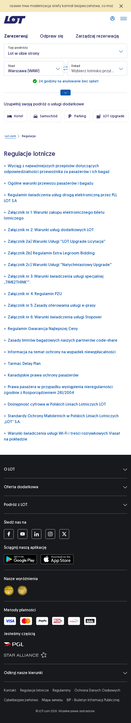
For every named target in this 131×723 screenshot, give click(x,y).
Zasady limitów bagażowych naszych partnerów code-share (60, 340)
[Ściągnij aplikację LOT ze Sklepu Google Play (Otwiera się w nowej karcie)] (20, 559)
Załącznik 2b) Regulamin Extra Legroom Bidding (49, 252)
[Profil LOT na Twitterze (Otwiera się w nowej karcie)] (64, 534)
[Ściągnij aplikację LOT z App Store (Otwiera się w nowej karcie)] (57, 559)
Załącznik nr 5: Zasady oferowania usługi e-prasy (49, 305)
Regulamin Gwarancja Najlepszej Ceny (41, 328)
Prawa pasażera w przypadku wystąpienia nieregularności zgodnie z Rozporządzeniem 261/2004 (58, 389)
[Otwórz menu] (123, 20)
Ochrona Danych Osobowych (97, 690)
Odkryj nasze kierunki (65, 673)
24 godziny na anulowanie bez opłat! (68, 81)
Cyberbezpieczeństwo (21, 700)
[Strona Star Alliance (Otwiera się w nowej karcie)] (66, 654)
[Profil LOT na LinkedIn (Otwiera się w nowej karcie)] (36, 534)
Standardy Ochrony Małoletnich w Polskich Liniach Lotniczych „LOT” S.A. (61, 418)
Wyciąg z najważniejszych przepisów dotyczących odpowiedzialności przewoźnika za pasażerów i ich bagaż (57, 168)
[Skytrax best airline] (22, 590)
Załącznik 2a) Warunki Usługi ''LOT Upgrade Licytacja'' (54, 241)
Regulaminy (62, 690)
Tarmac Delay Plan (22, 363)
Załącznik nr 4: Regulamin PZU (33, 293)
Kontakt (10, 690)
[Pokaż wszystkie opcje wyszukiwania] (65, 92)
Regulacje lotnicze (34, 690)
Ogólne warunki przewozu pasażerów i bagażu (48, 183)
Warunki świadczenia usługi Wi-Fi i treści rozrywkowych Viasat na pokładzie (62, 436)
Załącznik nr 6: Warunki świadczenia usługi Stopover (53, 316)
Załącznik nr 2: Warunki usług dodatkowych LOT (49, 229)
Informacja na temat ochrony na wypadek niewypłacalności (60, 351)
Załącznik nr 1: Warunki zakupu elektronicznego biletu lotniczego (54, 215)
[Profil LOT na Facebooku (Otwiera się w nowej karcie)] (9, 534)
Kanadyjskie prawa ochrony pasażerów (41, 374)
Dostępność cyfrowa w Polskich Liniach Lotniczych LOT (55, 404)
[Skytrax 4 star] (9, 590)
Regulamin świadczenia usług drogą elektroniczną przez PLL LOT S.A (60, 197)
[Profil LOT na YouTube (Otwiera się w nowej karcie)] (23, 534)
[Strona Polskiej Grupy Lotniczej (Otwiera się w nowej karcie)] (66, 644)
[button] (65, 51)
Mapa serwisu (52, 700)
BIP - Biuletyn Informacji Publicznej (93, 700)
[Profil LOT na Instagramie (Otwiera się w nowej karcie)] (50, 534)
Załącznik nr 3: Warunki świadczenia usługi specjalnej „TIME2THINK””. (53, 279)
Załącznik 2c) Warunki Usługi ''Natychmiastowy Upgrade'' (58, 264)
